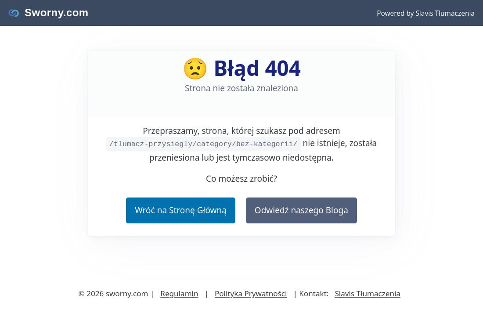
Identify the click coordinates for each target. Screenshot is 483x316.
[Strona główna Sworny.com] (48, 13)
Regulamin (179, 293)
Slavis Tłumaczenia (367, 293)
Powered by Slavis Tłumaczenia (426, 13)
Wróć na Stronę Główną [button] (181, 210)
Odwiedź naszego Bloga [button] (301, 210)
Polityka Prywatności (251, 293)
